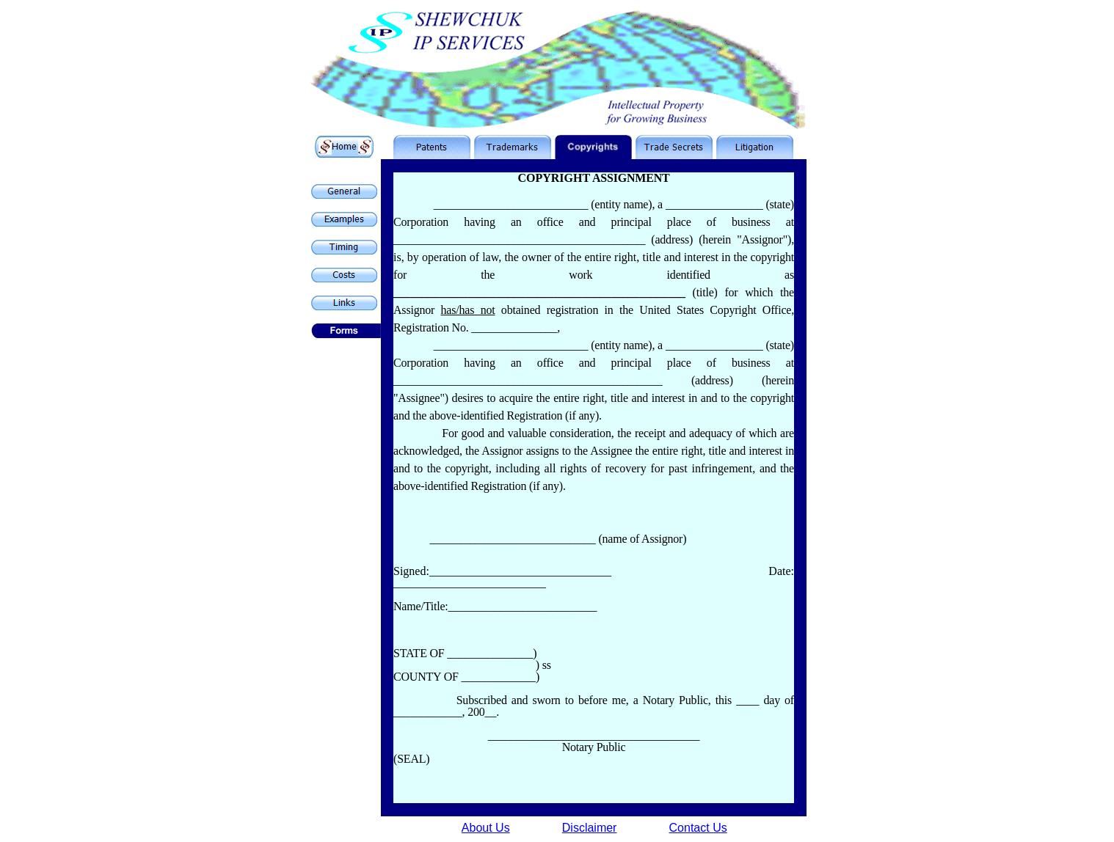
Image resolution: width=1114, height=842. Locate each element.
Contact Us (698, 827)
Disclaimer (589, 827)
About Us (486, 827)
